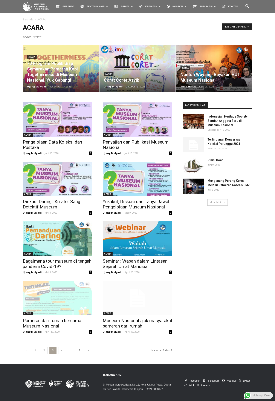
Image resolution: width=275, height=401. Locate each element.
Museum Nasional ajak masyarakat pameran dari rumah (137, 323)
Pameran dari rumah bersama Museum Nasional (52, 323)
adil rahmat (188, 86)
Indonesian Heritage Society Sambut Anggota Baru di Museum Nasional (228, 121)
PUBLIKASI (204, 6)
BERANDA (65, 6)
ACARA (32, 57)
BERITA (123, 6)
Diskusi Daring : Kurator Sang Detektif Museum (51, 204)
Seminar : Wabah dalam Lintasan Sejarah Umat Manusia (135, 264)
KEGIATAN (150, 6)
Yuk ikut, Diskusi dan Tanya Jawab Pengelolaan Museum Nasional (137, 204)
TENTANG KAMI (94, 6)
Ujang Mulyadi (36, 86)
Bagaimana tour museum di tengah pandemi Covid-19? (57, 264)
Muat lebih (217, 202)
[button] (247, 6)
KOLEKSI (176, 6)
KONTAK (230, 6)
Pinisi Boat (215, 160)
